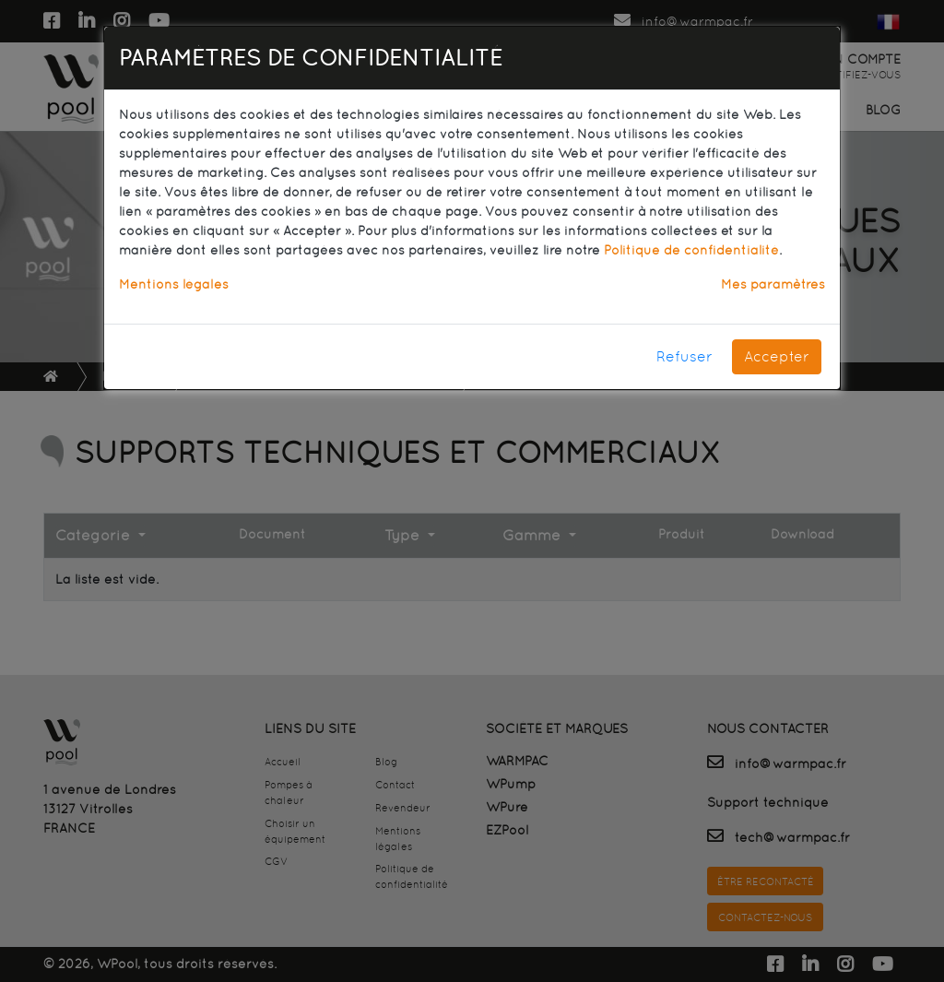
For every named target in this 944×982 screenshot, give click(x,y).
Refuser (684, 356)
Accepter (776, 356)
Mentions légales (174, 284)
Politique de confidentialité (691, 250)
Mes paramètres (773, 284)
